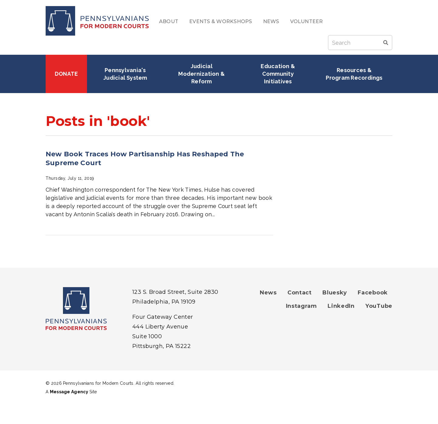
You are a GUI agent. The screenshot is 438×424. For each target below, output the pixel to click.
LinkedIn (341, 306)
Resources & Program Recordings (354, 74)
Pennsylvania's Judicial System (125, 74)
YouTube (378, 306)
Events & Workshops (220, 21)
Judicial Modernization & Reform (202, 74)
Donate (66, 74)
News (271, 21)
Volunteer (306, 21)
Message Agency (69, 391)
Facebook (373, 292)
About (168, 21)
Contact (299, 292)
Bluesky (334, 292)
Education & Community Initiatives (278, 74)
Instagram (301, 306)
